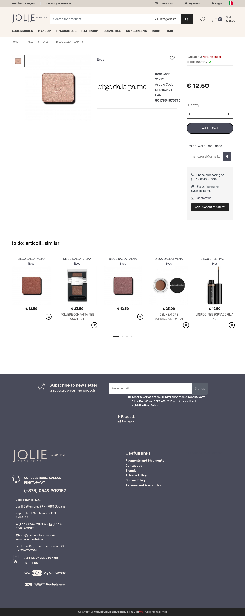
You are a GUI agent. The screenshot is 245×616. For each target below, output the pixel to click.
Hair (169, 31)
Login (217, 3)
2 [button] (122, 336)
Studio (135, 612)
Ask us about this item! (210, 207)
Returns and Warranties (143, 485)
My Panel (192, 3)
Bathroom (90, 31)
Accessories (22, 31)
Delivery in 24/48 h (58, 3)
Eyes (100, 59)
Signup (200, 388)
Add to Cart (210, 128)
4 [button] (131, 336)
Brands (131, 470)
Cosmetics (112, 31)
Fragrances (66, 31)
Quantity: (193, 105)
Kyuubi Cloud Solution (108, 612)
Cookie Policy (136, 480)
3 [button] (127, 336)
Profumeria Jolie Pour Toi (204, 453)
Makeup (44, 31)
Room (156, 31)
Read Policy (151, 405)
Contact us (164, 3)
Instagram (127, 421)
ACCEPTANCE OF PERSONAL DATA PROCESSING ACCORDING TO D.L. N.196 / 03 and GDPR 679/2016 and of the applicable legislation (168, 401)
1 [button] (116, 336)
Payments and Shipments (145, 460)
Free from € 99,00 (23, 3)
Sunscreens (136, 31)
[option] (58, 87)
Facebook (126, 417)
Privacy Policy (136, 475)
